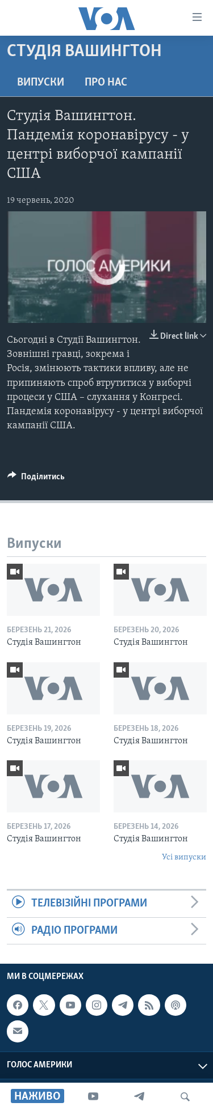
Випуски (40, 82)
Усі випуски (184, 857)
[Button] (36, 479)
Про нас (106, 82)
